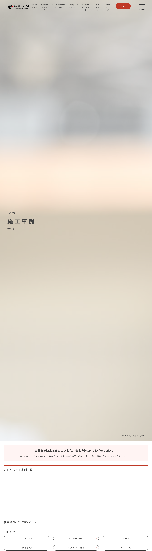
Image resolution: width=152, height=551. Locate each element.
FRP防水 (125, 538)
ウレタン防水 (26, 538)
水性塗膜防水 (26, 547)
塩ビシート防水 (76, 538)
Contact (123, 6)
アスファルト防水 (76, 547)
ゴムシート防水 (125, 547)
